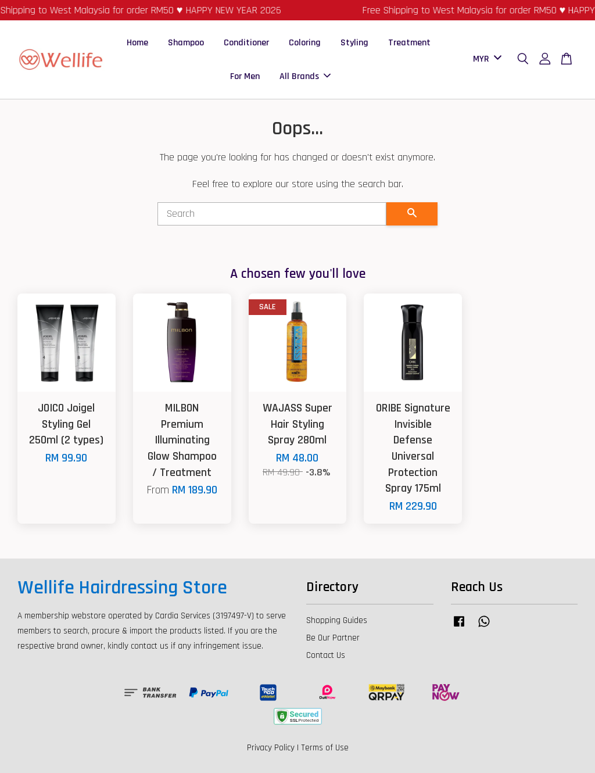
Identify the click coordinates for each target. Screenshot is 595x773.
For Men (245, 76)
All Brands (305, 76)
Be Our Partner (333, 637)
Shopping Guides (336, 620)
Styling (354, 43)
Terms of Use (325, 747)
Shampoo (186, 43)
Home (137, 43)
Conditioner (246, 43)
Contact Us (325, 655)
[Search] (271, 214)
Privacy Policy (271, 747)
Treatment (409, 43)
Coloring (305, 43)
